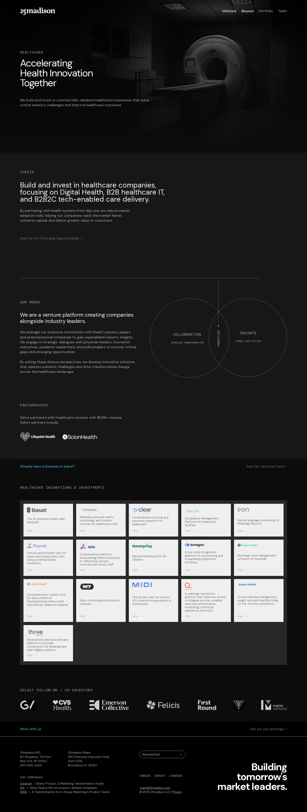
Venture (229, 11)
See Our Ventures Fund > (267, 466)
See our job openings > (268, 729)
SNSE (23, 792)
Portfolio (266, 11)
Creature (26, 783)
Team (282, 11)
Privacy (177, 792)
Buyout (248, 11)
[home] (37, 11)
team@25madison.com (155, 788)
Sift (22, 788)
